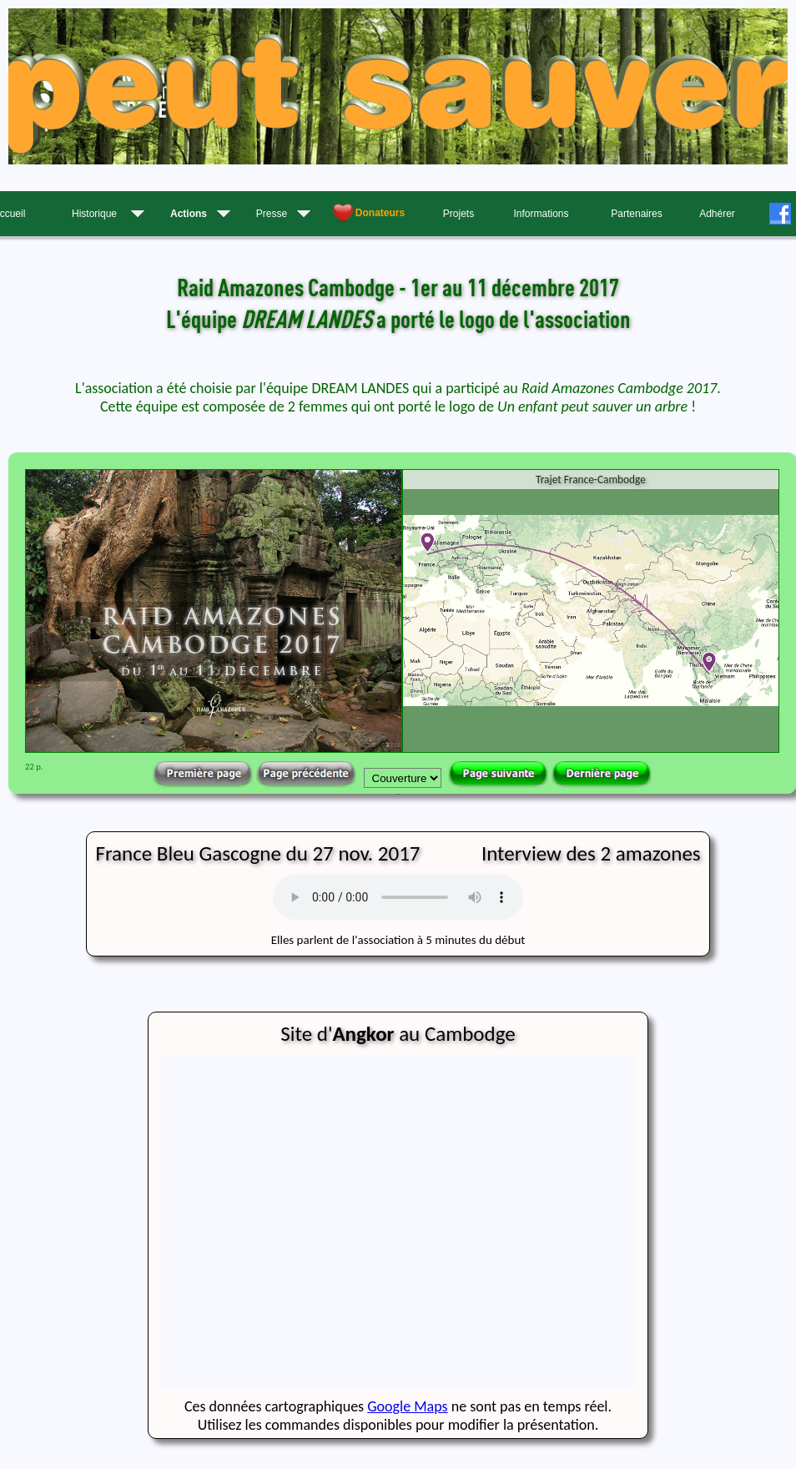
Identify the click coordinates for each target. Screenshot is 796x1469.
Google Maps (407, 1406)
